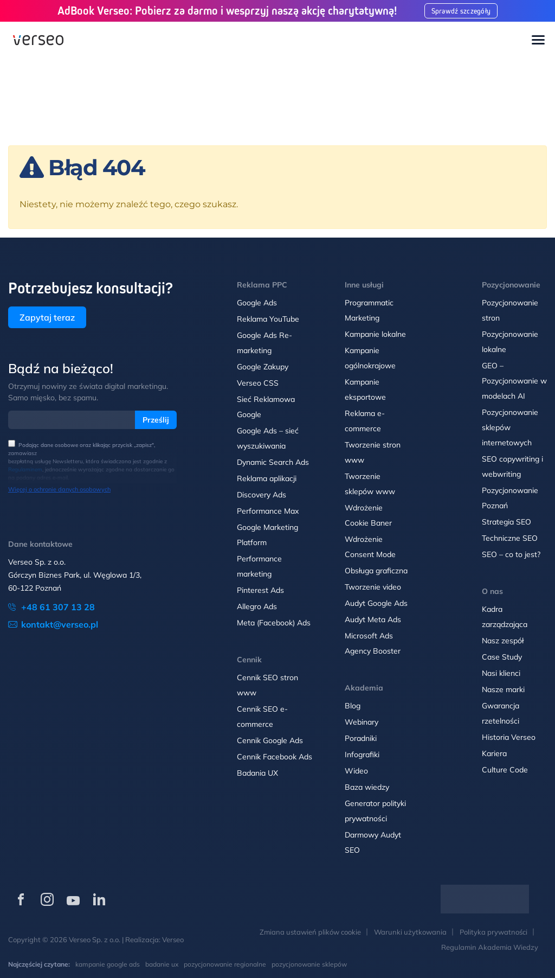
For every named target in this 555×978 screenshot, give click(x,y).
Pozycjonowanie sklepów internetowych (510, 427)
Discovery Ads (261, 495)
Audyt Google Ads (376, 603)
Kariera (494, 753)
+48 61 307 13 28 (58, 607)
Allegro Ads (257, 606)
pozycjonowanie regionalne (225, 964)
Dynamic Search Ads (273, 462)
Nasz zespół (503, 640)
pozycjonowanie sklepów (309, 964)
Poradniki (361, 738)
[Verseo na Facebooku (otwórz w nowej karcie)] (21, 899)
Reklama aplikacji (266, 478)
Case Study (502, 657)
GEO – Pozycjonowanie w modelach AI (514, 381)
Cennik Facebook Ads (274, 757)
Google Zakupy (262, 367)
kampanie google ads (107, 964)
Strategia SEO (506, 522)
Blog (352, 706)
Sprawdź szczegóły (461, 11)
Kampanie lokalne (375, 334)
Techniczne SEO (510, 538)
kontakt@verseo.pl (59, 624)
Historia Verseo (508, 737)
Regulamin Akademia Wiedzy (489, 947)
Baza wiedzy (367, 787)
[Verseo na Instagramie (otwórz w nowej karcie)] (47, 899)
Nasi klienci (501, 673)
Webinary (361, 722)
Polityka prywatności (493, 932)
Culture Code (505, 770)
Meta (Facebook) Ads (274, 623)
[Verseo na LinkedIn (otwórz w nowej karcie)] (99, 899)
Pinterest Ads (260, 590)
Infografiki (362, 754)
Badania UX (257, 773)
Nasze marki (503, 689)
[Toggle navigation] (538, 41)
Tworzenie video (373, 587)
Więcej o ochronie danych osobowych (59, 489)
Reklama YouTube (268, 319)
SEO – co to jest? (511, 554)
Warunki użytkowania (410, 932)
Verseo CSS (258, 383)
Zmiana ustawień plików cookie (310, 932)
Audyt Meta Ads (374, 619)
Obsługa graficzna (376, 571)
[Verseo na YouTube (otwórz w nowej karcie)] (73, 899)
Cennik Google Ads (270, 740)
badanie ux (161, 964)
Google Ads (257, 303)
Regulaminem (25, 469)
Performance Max (268, 511)
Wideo (356, 771)
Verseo (173, 939)
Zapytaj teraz (47, 317)
